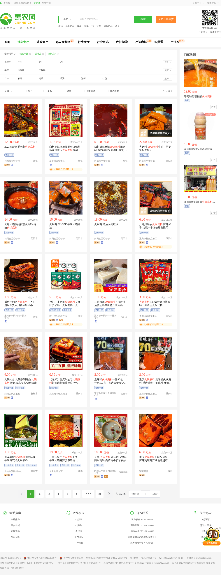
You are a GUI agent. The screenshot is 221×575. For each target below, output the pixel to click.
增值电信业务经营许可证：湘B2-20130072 (106, 558)
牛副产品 (70, 26)
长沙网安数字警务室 (71, 558)
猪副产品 (108, 26)
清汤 (41, 78)
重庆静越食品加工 (148, 238)
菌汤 (62, 78)
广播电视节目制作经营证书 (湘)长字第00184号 (78, 563)
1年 (40, 62)
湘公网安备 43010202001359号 (40, 558)
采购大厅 (42, 42)
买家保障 (15, 537)
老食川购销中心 (57, 161)
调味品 (38, 53)
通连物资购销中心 (148, 316)
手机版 (5, 3)
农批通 (158, 42)
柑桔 (60, 26)
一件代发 (78, 543)
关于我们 (205, 519)
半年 (20, 62)
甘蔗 (99, 26)
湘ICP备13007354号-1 (10, 558)
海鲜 (83, 78)
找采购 (79, 525)
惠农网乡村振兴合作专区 (142, 543)
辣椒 (79, 26)
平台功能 (15, 525)
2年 (61, 62)
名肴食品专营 (56, 471)
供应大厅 (23, 42)
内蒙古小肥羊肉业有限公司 (105, 471)
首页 (7, 42)
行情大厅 (84, 42)
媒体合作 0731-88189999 (142, 531)
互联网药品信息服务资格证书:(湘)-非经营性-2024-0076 (26, 563)
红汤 (104, 78)
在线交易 (15, 531)
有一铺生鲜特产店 (58, 316)
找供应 (79, 519)
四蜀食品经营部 (12, 161)
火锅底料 (52, 53)
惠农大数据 (63, 42)
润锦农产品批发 (12, 393)
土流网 (175, 42)
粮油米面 (24, 53)
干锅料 (42, 70)
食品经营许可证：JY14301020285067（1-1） (162, 558)
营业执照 (134, 558)
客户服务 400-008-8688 (142, 519)
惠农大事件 (205, 525)
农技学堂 (122, 42)
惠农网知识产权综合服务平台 (142, 537)
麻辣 (20, 78)
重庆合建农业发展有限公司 (105, 394)
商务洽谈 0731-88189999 (142, 525)
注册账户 (15, 519)
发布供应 (78, 537)
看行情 (79, 531)
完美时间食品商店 (58, 393)
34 (100, 493)
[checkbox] (28, 91)
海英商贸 (143, 471)
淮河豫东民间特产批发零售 (15, 316)
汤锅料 (21, 70)
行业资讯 (103, 42)
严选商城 (141, 42)
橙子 (117, 26)
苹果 (86, 26)
